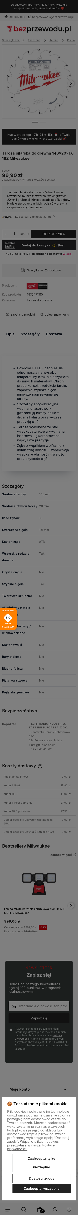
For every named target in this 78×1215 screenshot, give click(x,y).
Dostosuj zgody (41, 1178)
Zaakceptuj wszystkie (41, 1188)
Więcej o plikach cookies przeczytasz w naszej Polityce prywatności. (33, 1145)
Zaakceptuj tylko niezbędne (41, 1162)
